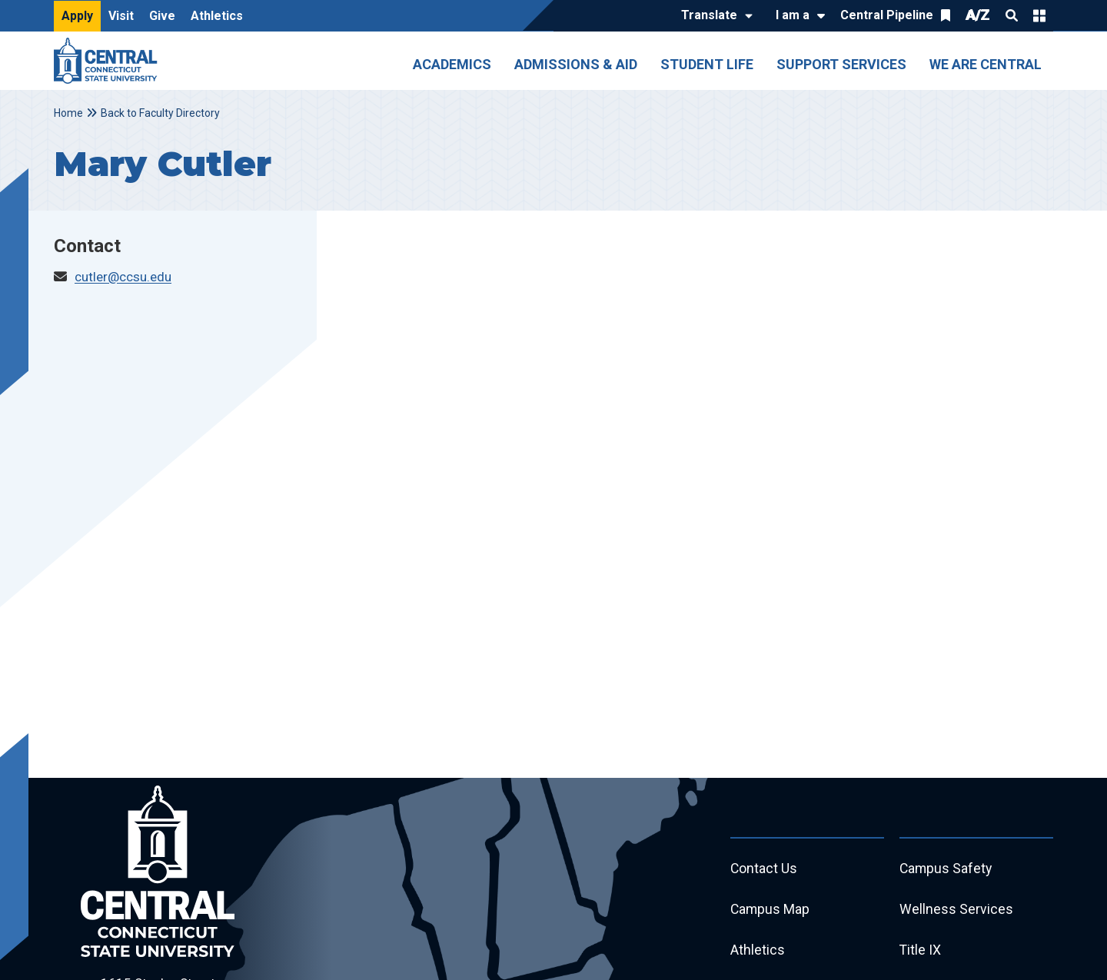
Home (68, 113)
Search (1012, 15)
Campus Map (770, 910)
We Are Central (985, 64)
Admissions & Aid (575, 64)
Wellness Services (956, 910)
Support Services (841, 64)
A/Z (978, 15)
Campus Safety (946, 869)
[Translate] (713, 16)
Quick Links (1039, 15)
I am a (792, 15)
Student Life (706, 64)
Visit (121, 15)
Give (162, 15)
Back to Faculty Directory (160, 113)
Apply (77, 15)
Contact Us (764, 869)
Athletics (217, 15)
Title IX (920, 952)
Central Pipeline (886, 15)
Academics (452, 64)
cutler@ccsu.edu (123, 276)
